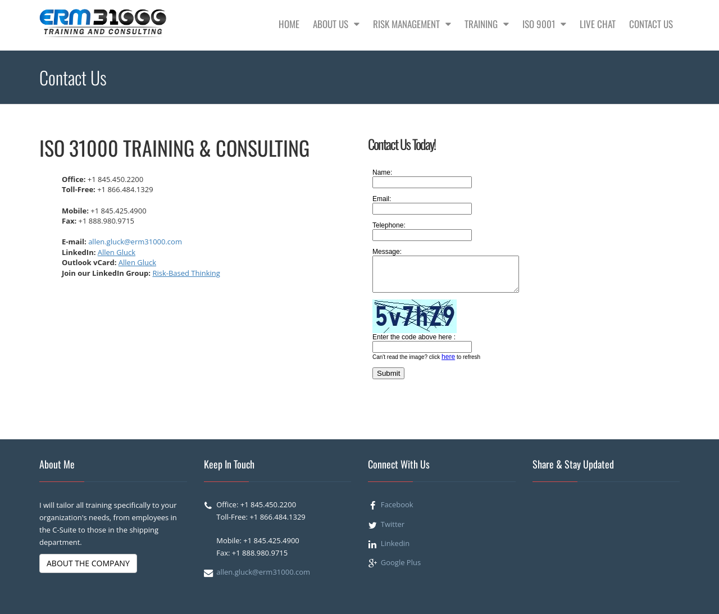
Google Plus (401, 562)
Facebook (397, 504)
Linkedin (395, 543)
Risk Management (412, 24)
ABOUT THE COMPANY (88, 563)
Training (487, 24)
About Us (336, 24)
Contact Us (651, 24)
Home (289, 24)
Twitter (392, 524)
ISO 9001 (544, 24)
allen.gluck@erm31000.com (135, 241)
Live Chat (598, 24)
